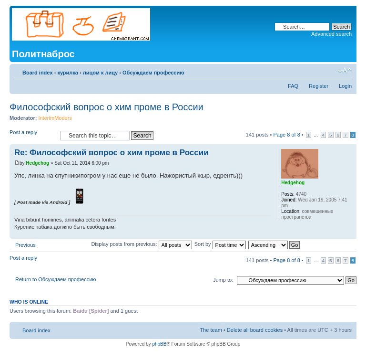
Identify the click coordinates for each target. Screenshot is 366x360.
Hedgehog (37, 163)
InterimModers (55, 118)
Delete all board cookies (255, 330)
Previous (25, 245)
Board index (37, 72)
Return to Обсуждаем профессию (55, 279)
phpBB (159, 344)
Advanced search (331, 34)
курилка (67, 72)
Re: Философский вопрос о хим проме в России (111, 152)
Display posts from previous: (141, 244)
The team (211, 330)
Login (345, 86)
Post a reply (32, 135)
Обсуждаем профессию (153, 72)
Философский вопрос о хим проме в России (106, 107)
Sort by (220, 244)
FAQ (293, 86)
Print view (330, 70)
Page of (286, 135)
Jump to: (223, 280)
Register (318, 86)
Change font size (345, 70)
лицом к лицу (100, 72)
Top (349, 233)
